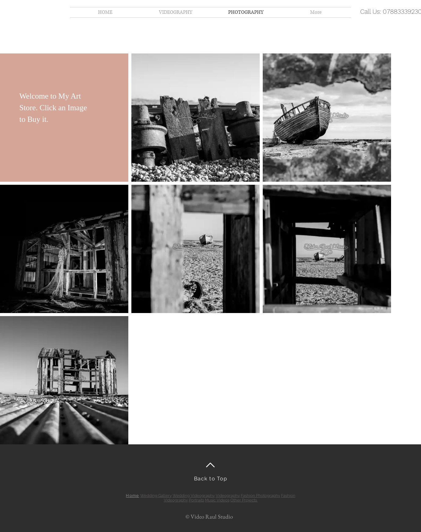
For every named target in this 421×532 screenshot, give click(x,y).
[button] (64, 117)
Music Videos (217, 500)
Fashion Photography (260, 495)
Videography (228, 495)
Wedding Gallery (156, 495)
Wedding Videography (194, 495)
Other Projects (244, 500)
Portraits (196, 500)
